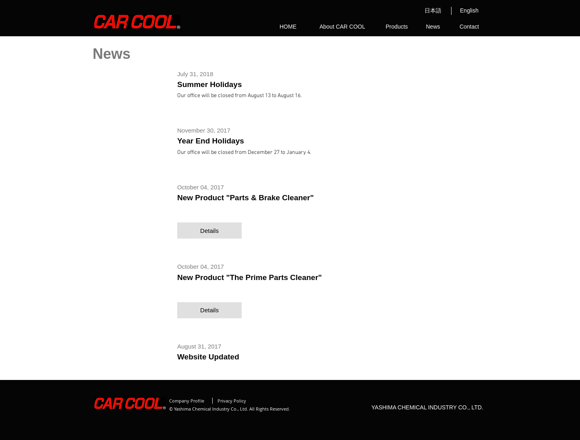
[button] (209, 230)
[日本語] (433, 11)
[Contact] (469, 27)
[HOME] (288, 27)
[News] (433, 27)
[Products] (397, 27)
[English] (469, 11)
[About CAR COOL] (342, 27)
